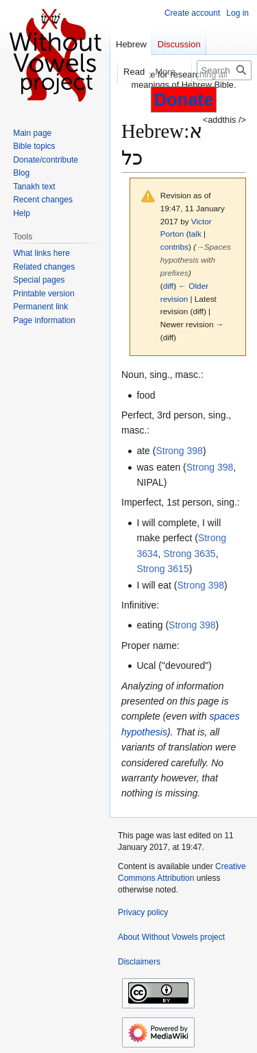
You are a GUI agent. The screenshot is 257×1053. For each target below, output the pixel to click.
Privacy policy (143, 912)
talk (195, 233)
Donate (184, 99)
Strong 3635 (189, 553)
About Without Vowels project (171, 937)
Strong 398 (179, 450)
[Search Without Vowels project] (224, 70)
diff (168, 285)
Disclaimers (139, 962)
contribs (174, 246)
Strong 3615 (162, 568)
